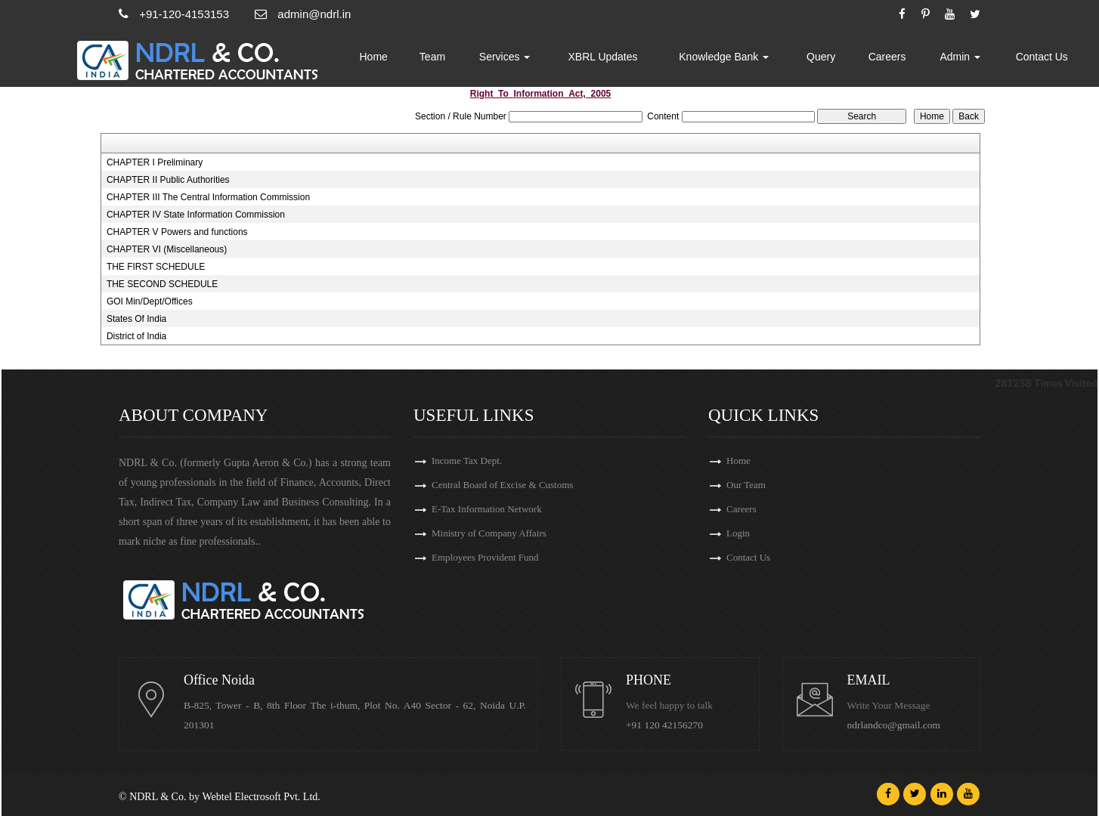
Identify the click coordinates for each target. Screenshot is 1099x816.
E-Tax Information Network (487, 509)
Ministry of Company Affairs (489, 533)
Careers (887, 57)
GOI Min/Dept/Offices (150, 301)
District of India (136, 336)
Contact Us (1042, 57)
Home (375, 57)
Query (821, 57)
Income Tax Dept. (467, 460)
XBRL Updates (604, 57)
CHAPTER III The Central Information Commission (208, 197)
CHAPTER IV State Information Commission (196, 214)
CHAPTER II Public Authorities (168, 180)
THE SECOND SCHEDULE (162, 284)
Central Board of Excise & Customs (502, 484)
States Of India (136, 319)
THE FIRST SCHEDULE (156, 266)
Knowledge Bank (724, 57)
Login (738, 533)
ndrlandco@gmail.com (894, 725)
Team (433, 57)
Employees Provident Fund (485, 557)
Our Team (746, 484)
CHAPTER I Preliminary (155, 162)
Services (505, 57)
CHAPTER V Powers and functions (177, 232)
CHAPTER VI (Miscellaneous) (167, 249)
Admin (960, 57)
